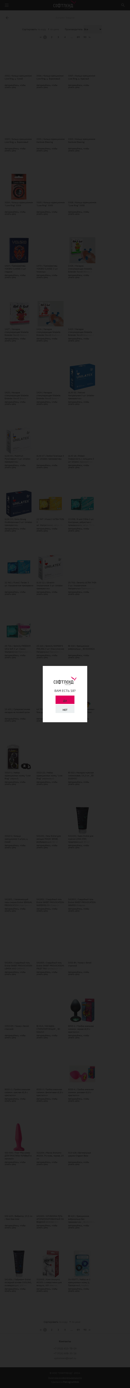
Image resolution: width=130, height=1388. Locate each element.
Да (65, 700)
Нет (65, 710)
